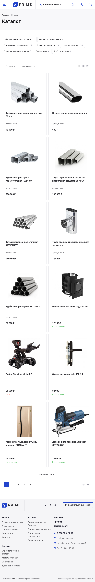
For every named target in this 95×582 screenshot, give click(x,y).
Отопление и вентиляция (17, 51)
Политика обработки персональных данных (75, 579)
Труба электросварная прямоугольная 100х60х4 (19, 179)
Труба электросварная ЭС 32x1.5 (23, 306)
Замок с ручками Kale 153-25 (67, 374)
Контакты (59, 517)
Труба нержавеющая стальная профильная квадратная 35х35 (68, 179)
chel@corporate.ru (65, 538)
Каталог (32, 517)
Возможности (61, 526)
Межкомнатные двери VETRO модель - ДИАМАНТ (21, 443)
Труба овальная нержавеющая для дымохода (70, 244)
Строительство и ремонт (18, 45)
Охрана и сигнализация (52, 39)
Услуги (5, 517)
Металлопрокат (73, 45)
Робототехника (62, 51)
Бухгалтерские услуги (12, 522)
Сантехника (42, 51)
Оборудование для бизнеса (19, 39)
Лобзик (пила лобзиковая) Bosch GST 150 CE (69, 443)
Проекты (58, 521)
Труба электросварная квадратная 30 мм (24, 115)
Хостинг (6, 537)
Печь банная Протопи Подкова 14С (70, 306)
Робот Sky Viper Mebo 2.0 (19, 374)
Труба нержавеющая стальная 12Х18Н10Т (22, 244)
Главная (5, 15)
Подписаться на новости (78, 505)
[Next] (88, 484)
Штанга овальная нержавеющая (69, 113)
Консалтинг (8, 533)
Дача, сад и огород (48, 45)
